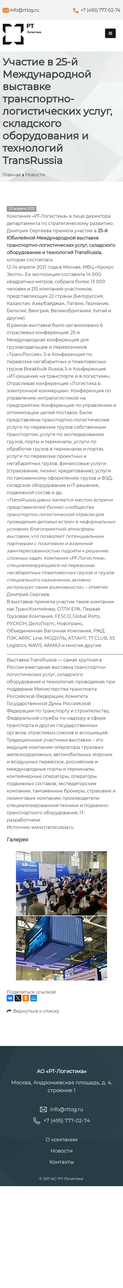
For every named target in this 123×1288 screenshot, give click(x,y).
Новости (61, 1151)
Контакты (61, 1162)
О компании (62, 1140)
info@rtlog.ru (24, 10)
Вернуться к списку (33, 1011)
